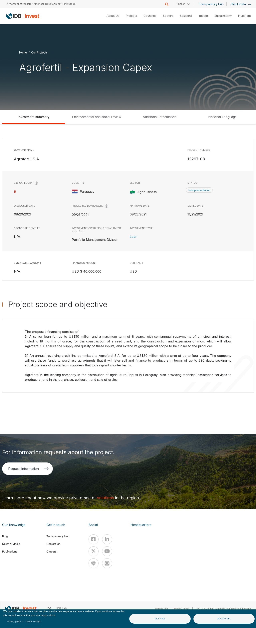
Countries (149, 16)
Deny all (160, 618)
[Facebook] (94, 539)
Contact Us (53, 544)
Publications (9, 551)
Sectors (168, 16)
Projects (131, 16)
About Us (113, 16)
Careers (52, 551)
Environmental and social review (96, 117)
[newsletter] (107, 563)
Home (23, 52)
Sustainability (223, 16)
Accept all (224, 618)
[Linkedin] (107, 539)
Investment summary (34, 117)
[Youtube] (107, 551)
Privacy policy (14, 621)
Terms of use (161, 608)
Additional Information (159, 117)
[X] (94, 551)
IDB (49, 608)
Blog (5, 536)
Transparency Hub (211, 4)
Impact (203, 16)
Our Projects (39, 52)
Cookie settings (33, 621)
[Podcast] (94, 563)
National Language (222, 117)
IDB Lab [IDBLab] (62, 608)
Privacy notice (181, 608)
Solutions (186, 16)
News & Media (11, 544)
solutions (106, 497)
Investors (244, 16)
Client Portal (241, 4)
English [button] (181, 3)
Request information (28, 469)
